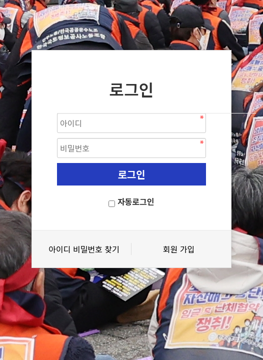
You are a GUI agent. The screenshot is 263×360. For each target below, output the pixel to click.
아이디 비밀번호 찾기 (83, 249)
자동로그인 (136, 202)
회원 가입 (178, 249)
